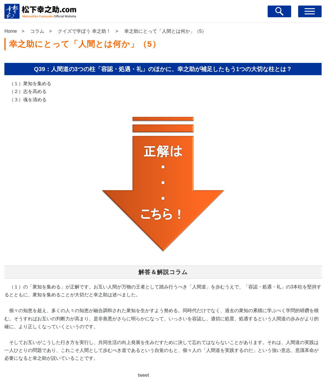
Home (10, 31)
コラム (37, 31)
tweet (143, 375)
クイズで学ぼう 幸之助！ (84, 31)
